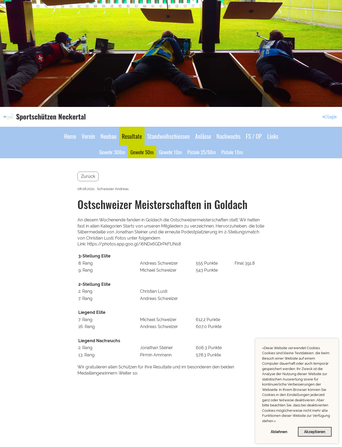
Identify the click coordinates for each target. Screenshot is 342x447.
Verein (88, 136)
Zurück (88, 176)
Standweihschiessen (168, 136)
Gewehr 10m (170, 152)
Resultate (132, 136)
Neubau (108, 136)
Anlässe (203, 136)
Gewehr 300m (112, 152)
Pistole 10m (232, 152)
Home (70, 136)
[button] (277, 421)
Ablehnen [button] (279, 431)
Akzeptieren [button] (314, 431)
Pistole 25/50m (201, 152)
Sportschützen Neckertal (51, 116)
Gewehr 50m (142, 152)
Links (272, 136)
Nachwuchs (228, 136)
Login (329, 116)
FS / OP (254, 136)
